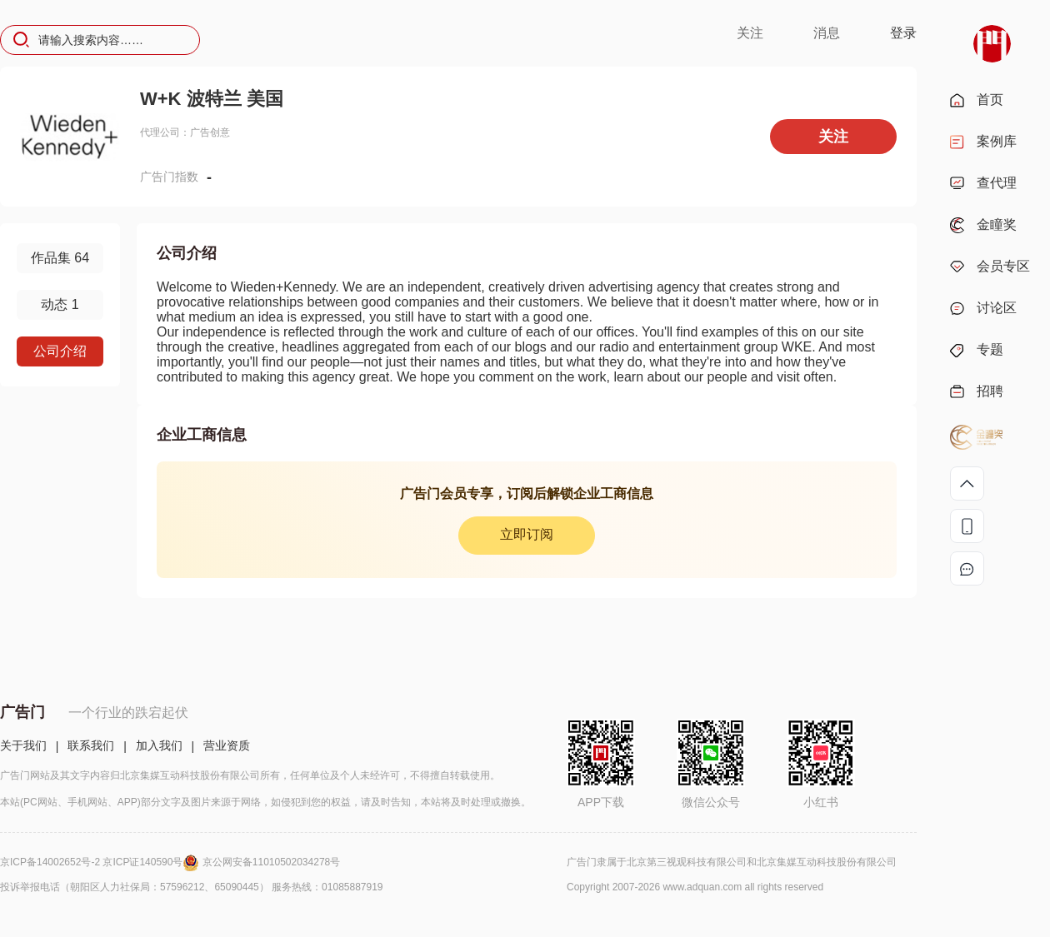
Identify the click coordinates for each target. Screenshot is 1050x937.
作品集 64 (60, 258)
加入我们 (159, 745)
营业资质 (226, 745)
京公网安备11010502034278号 (271, 862)
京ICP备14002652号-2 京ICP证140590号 (101, 862)
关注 (750, 33)
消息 (826, 33)
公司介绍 (60, 351)
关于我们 (23, 745)
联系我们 (91, 745)
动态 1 (59, 304)
